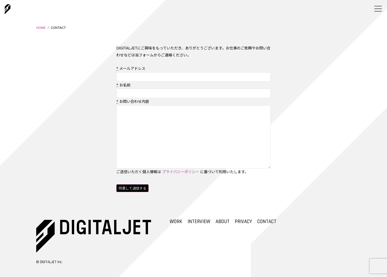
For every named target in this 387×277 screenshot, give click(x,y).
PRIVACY (243, 221)
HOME (41, 28)
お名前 (123, 85)
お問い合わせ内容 (132, 101)
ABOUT (222, 221)
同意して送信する (132, 188)
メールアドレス (130, 68)
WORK (176, 221)
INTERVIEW (199, 221)
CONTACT (266, 221)
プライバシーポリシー (180, 171)
